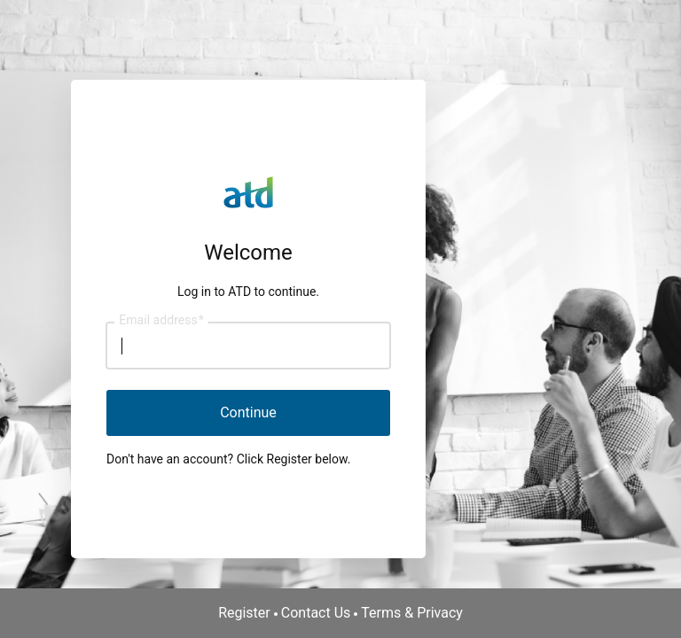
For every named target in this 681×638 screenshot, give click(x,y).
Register (244, 612)
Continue (248, 412)
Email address (161, 321)
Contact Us (316, 612)
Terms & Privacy (412, 612)
